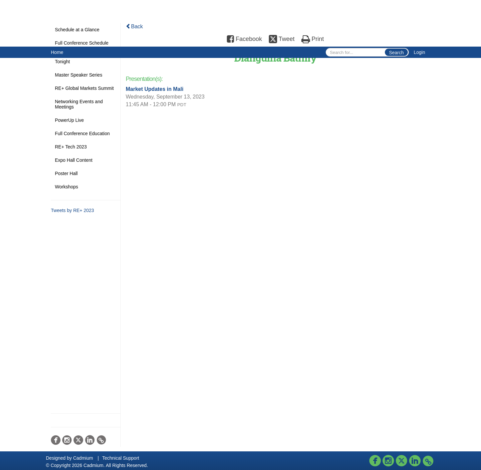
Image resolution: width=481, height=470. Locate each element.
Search (396, 52)
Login (419, 52)
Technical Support (120, 458)
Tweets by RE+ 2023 (72, 210)
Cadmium (83, 458)
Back (134, 26)
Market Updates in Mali (154, 89)
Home (57, 52)
